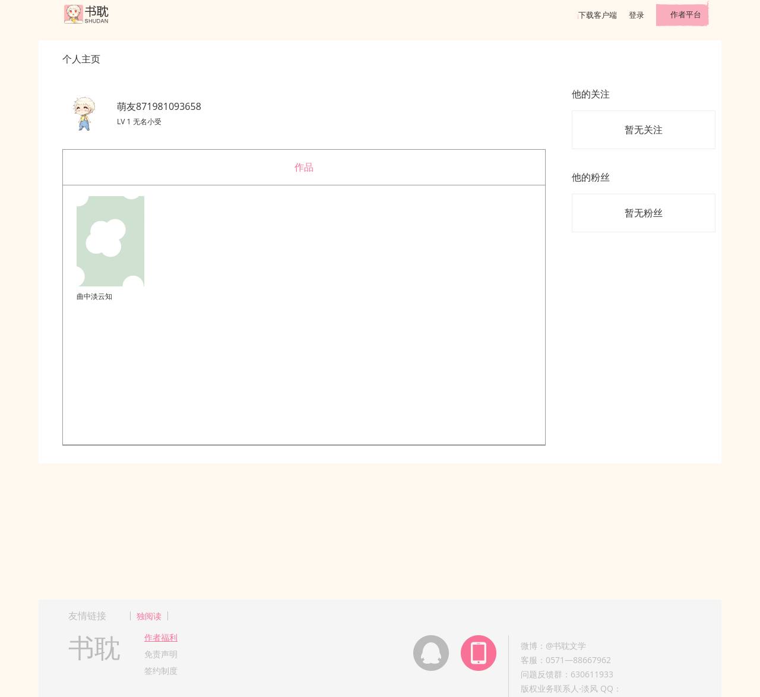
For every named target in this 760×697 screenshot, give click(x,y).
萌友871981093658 (159, 106)
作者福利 (161, 637)
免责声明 (161, 654)
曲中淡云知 (94, 296)
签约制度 (161, 670)
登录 (636, 15)
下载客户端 (597, 15)
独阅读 (149, 616)
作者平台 (685, 14)
